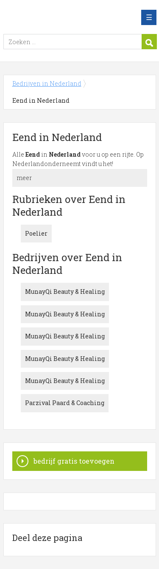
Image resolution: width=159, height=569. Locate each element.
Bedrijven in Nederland (64, 17)
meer (24, 178)
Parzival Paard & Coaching (64, 403)
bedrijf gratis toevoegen (73, 460)
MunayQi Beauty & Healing (65, 291)
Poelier (36, 233)
